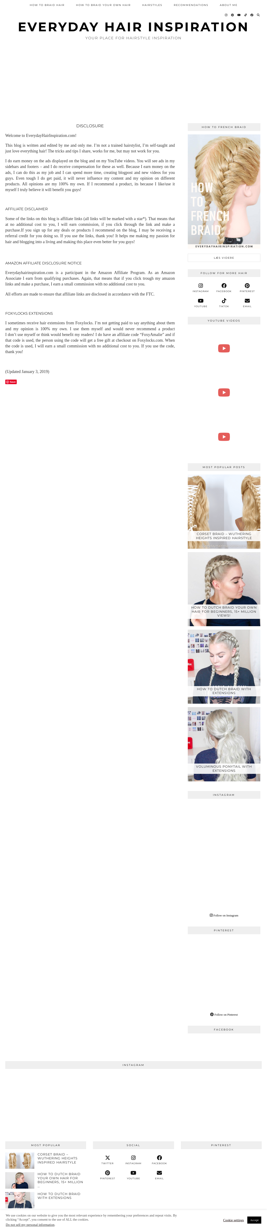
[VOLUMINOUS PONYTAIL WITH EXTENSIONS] (224, 744)
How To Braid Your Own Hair (103, 5)
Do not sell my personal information (30, 1225)
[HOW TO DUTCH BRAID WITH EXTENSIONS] (224, 667)
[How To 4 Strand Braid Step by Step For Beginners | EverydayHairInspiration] (224, 392)
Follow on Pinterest (224, 1014)
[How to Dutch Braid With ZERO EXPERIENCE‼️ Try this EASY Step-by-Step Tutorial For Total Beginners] (224, 436)
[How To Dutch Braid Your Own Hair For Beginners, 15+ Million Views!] (224, 589)
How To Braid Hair (47, 5)
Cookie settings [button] (233, 1220)
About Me (228, 5)
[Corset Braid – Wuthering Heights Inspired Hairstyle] (224, 511)
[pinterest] (247, 288)
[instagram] (201, 288)
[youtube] (201, 303)
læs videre (224, 257)
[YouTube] (239, 15)
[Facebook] (252, 15)
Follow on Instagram (224, 915)
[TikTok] (245, 15)
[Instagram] (226, 15)
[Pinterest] (232, 15)
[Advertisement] (133, 82)
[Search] (258, 15)
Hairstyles (152, 5)
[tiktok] (224, 303)
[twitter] (107, 1160)
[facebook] (224, 288)
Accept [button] (254, 1220)
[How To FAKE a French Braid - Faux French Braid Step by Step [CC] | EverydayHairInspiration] (224, 348)
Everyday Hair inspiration (133, 27)
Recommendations (191, 5)
